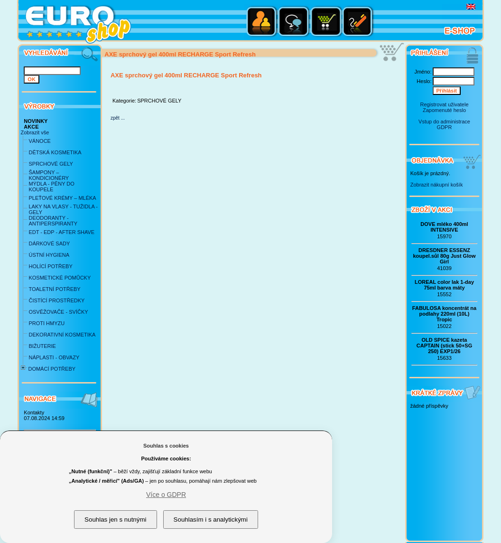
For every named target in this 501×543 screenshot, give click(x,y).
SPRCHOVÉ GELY (50, 164)
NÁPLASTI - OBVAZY (53, 357)
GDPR (444, 127)
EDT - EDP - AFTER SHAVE (61, 232)
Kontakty (34, 412)
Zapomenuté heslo (444, 110)
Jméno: (422, 72)
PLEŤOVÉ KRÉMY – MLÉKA (62, 198)
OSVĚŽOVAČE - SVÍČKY (58, 312)
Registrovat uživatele (444, 104)
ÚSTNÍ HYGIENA (48, 255)
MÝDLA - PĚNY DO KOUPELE (51, 186)
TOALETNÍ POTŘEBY (54, 289)
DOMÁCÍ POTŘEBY (51, 369)
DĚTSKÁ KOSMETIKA (54, 152)
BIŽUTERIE (42, 346)
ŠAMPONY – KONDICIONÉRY (48, 175)
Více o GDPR (166, 494)
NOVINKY (35, 121)
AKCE (31, 127)
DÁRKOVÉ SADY (49, 243)
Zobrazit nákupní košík (436, 184)
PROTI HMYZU (46, 323)
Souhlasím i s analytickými (211, 519)
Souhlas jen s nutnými (115, 519)
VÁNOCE (39, 141)
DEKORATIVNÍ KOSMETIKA (61, 334)
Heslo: (424, 81)
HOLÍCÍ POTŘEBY (50, 266)
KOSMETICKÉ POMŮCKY (59, 278)
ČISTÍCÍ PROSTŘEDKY (56, 300)
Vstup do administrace (444, 121)
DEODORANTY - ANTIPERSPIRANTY (52, 220)
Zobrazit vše (34, 132)
